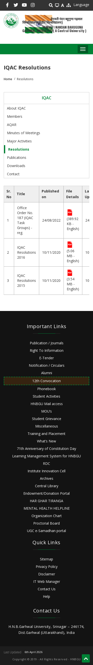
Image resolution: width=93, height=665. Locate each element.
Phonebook (46, 388)
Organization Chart (46, 515)
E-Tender (46, 358)
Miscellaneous (46, 426)
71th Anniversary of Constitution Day (46, 448)
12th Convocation (46, 380)
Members (14, 116)
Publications (16, 157)
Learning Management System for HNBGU (46, 456)
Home (8, 79)
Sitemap (46, 559)
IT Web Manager (46, 581)
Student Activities (46, 396)
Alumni (46, 372)
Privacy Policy (47, 566)
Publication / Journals (46, 343)
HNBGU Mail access (47, 403)
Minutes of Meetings (23, 132)
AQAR (11, 124)
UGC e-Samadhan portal (46, 530)
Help (46, 596)
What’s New (46, 441)
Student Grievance (46, 418)
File (70, 212)
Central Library (46, 486)
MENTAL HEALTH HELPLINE (47, 508)
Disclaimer (46, 574)
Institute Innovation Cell (46, 471)
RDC (46, 463)
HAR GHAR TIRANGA (46, 500)
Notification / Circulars (46, 365)
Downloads (16, 165)
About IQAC (16, 108)
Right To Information (46, 350)
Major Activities (19, 141)
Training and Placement (46, 433)
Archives (46, 478)
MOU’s (46, 411)
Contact (13, 174)
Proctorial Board (46, 523)
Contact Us (47, 589)
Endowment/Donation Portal (46, 493)
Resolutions (18, 149)
